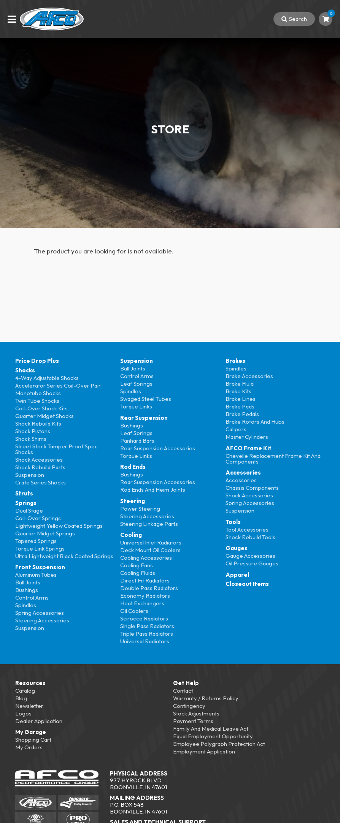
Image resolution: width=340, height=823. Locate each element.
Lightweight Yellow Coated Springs (59, 525)
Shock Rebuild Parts (40, 467)
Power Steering (140, 508)
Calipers (236, 429)
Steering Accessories (42, 620)
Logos (23, 713)
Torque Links (136, 406)
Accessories (243, 472)
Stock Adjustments (196, 713)
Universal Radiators (144, 641)
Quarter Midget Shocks (44, 415)
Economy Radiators (145, 595)
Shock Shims (30, 438)
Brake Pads (240, 406)
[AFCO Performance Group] (57, 779)
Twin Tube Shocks (37, 400)
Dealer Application (38, 721)
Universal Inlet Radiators (150, 542)
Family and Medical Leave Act (210, 728)
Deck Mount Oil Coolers (150, 550)
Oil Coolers (134, 610)
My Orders (29, 747)
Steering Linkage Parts (149, 523)
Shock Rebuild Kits (38, 423)
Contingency (189, 705)
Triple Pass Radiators (146, 633)
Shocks (25, 370)
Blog (21, 698)
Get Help (186, 683)
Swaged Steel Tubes (145, 398)
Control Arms (32, 597)
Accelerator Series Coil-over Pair (58, 385)
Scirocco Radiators (144, 618)
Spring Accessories (39, 612)
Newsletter (29, 705)
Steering (132, 501)
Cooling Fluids (137, 572)
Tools (233, 521)
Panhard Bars (137, 440)
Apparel (237, 574)
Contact (183, 690)
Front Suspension (40, 567)
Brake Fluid (240, 383)
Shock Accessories (39, 459)
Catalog (25, 690)
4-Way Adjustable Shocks (47, 377)
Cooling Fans (136, 565)
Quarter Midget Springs (45, 533)
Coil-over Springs (38, 518)
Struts (24, 493)
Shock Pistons (32, 431)
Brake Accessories (249, 376)
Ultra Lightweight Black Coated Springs (64, 556)
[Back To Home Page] (52, 19)
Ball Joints (27, 582)
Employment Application (204, 751)
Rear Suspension (144, 417)
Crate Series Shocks (40, 482)
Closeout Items (247, 583)
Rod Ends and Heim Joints (152, 489)
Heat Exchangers (142, 603)
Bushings (26, 590)
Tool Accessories (247, 529)
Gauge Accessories (250, 555)
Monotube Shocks (38, 393)
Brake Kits (238, 391)
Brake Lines (241, 398)
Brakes (235, 360)
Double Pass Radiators (149, 588)
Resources (30, 683)
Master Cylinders (247, 436)
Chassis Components (252, 487)
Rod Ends (133, 466)
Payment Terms (193, 721)
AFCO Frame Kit (249, 448)
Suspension (29, 474)
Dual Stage (29, 510)
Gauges (237, 548)
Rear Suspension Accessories (157, 448)
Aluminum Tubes (36, 574)
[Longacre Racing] (78, 802)
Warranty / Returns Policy (205, 698)
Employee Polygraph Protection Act (219, 743)
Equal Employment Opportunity (213, 736)
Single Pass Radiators (147, 626)
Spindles (25, 605)
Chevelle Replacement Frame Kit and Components (273, 458)
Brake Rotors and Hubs (255, 421)
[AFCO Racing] (35, 802)
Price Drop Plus (37, 360)
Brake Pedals (242, 414)
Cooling (131, 534)
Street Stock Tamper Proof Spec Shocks (56, 449)
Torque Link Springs (40, 548)
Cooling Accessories (146, 557)
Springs (26, 502)
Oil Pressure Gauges (252, 563)
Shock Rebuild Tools (250, 537)
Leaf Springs (136, 383)
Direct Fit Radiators (145, 580)
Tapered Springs (36, 540)
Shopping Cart (33, 739)
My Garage (30, 732)
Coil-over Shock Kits (41, 408)
